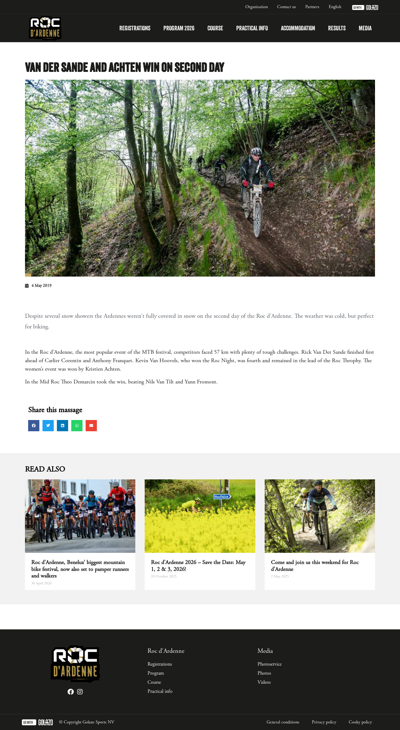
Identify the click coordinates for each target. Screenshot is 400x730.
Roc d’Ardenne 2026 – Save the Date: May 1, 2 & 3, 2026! (198, 566)
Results (337, 28)
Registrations (134, 28)
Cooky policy (360, 722)
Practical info (252, 28)
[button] (33, 425)
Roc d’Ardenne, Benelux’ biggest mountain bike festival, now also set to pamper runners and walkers (80, 569)
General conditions (283, 722)
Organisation (256, 7)
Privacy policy (324, 722)
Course (215, 28)
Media (365, 28)
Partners (312, 7)
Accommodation (298, 28)
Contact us (286, 7)
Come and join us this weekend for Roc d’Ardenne (314, 566)
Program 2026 (178, 28)
